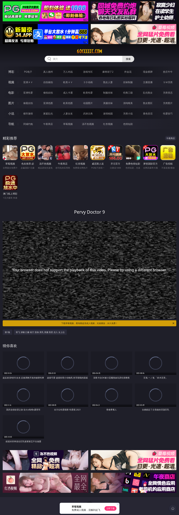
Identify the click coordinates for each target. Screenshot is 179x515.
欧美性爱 (88, 92)
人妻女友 (68, 113)
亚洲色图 (48, 103)
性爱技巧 (168, 113)
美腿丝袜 (108, 103)
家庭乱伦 (48, 113)
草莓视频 (68, 124)
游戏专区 (88, 71)
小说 (11, 113)
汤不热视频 (88, 124)
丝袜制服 (128, 82)
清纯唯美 (128, 103)
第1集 (7, 332)
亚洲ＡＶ (28, 82)
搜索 (128, 59)
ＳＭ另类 (168, 82)
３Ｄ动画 (88, 82)
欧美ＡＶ (68, 82)
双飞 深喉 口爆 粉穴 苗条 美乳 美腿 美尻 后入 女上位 (40, 332)
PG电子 (28, 71)
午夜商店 (48, 124)
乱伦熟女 (148, 92)
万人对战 (68, 71)
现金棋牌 (148, 71)
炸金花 (128, 71)
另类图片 (168, 103)
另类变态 (168, 92)
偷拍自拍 (48, 92)
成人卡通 (68, 92)
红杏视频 (108, 124)
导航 (11, 124)
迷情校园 (108, 113)
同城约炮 (28, 124)
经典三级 (128, 92)
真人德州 (48, 71)
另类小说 (128, 113)
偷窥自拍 (28, 103)
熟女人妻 (108, 82)
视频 (11, 82)
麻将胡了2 (107, 71)
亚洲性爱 (28, 92)
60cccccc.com (89, 51)
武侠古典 (88, 113)
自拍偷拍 (48, 82)
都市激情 (28, 113)
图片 (11, 103)
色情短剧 (128, 124)
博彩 (11, 72)
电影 (11, 93)
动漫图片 (88, 103)
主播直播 (148, 82)
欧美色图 (68, 103)
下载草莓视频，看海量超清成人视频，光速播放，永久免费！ (118, 323)
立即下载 (110, 508)
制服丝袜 (108, 92)
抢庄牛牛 (168, 71)
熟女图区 (148, 103)
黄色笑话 (148, 113)
